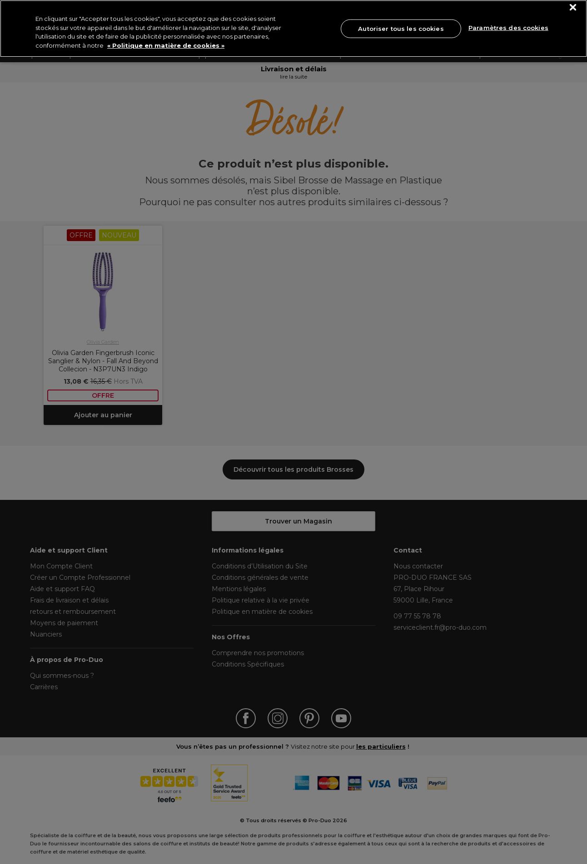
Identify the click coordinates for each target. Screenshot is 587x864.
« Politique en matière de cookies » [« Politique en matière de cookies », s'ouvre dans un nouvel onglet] (165, 45)
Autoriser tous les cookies (400, 28)
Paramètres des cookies (508, 27)
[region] (293, 28)
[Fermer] (573, 7)
